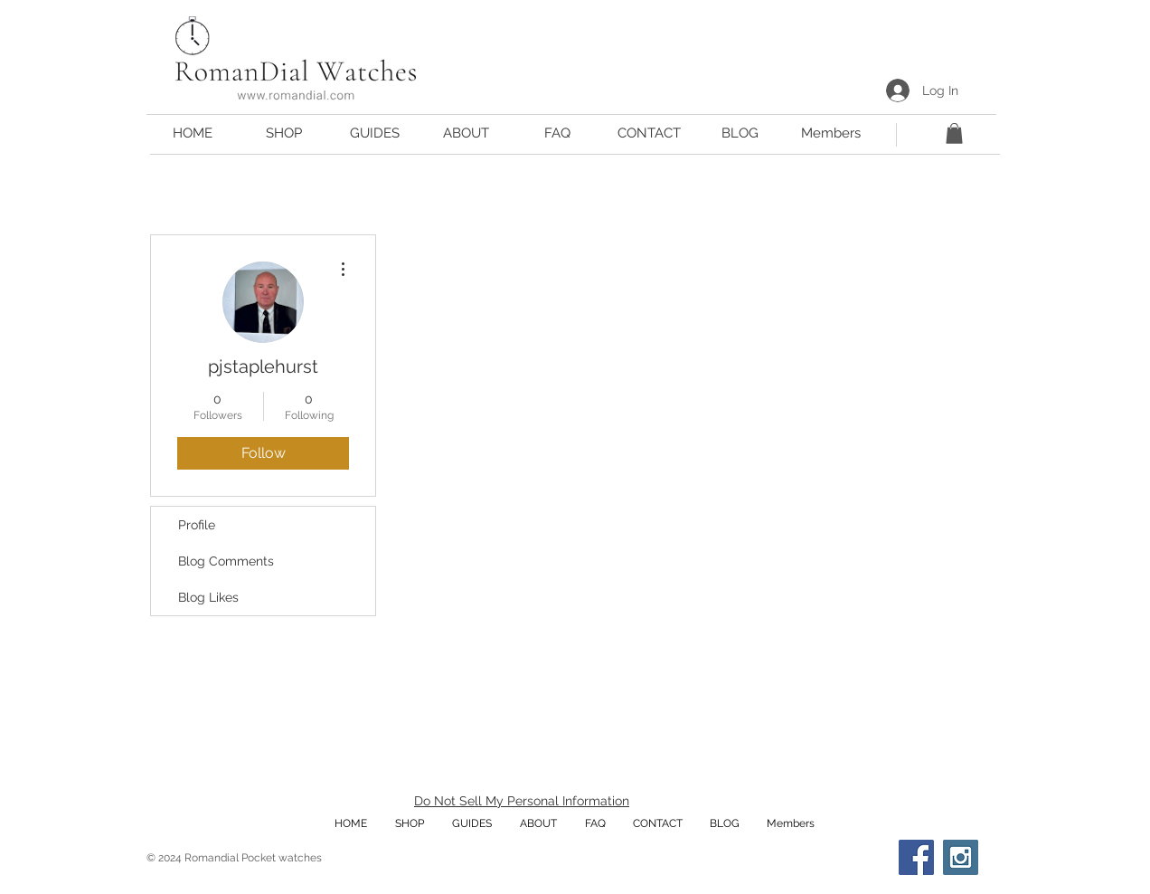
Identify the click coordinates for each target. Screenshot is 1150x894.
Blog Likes (208, 597)
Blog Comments (226, 561)
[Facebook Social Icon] (916, 857)
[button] (374, 133)
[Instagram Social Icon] (960, 857)
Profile (196, 525)
